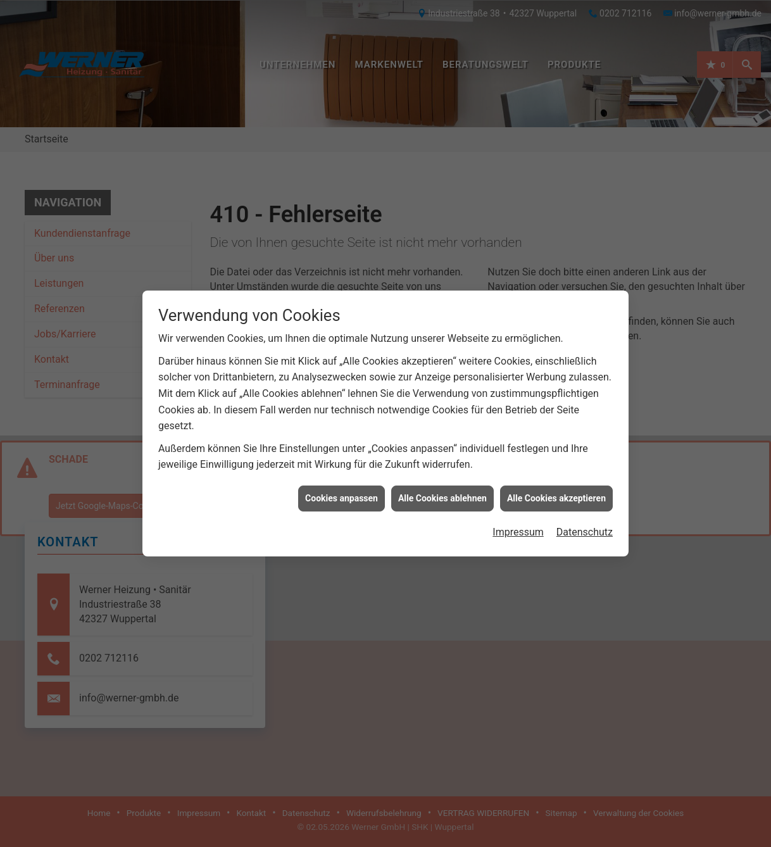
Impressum (518, 524)
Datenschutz (584, 524)
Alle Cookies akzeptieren (556, 491)
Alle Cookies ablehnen (442, 491)
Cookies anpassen (341, 491)
